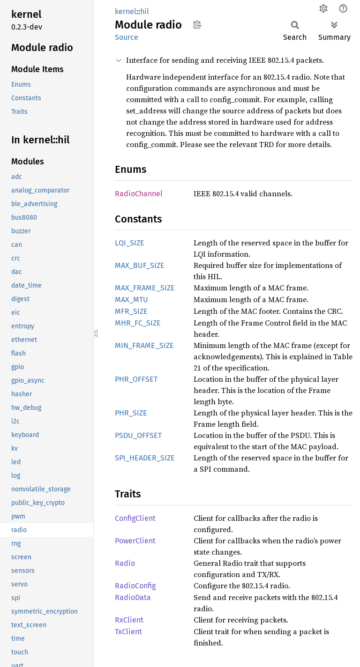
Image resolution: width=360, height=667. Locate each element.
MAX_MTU (131, 299)
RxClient (129, 619)
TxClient (128, 631)
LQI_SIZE (129, 242)
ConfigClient (135, 518)
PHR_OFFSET (136, 379)
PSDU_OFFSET (138, 435)
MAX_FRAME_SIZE (145, 287)
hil (144, 11)
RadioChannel (139, 193)
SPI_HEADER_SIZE (145, 457)
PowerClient (135, 540)
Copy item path (197, 24)
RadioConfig (135, 585)
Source (126, 37)
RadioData (133, 597)
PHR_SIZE (131, 412)
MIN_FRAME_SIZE (144, 345)
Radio (125, 563)
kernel (125, 11)
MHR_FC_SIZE (138, 323)
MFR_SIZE (131, 311)
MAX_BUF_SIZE (140, 265)
